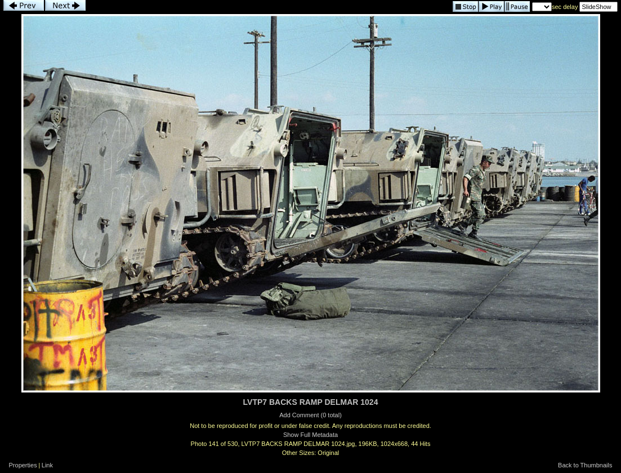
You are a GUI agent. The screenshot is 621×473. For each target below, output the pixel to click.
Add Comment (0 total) (310, 415)
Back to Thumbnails (585, 465)
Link (47, 465)
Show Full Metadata (310, 434)
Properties (23, 465)
